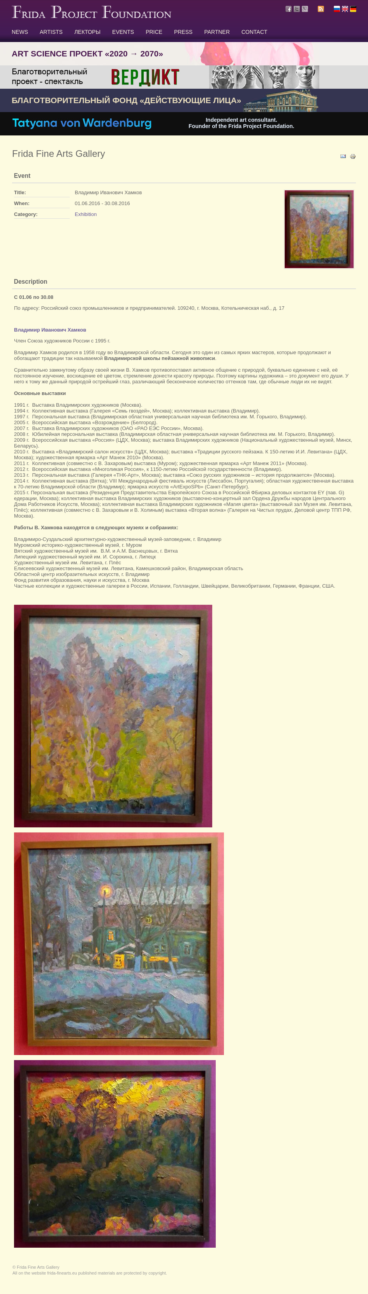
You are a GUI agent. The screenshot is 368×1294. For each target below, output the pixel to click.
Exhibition (86, 214)
